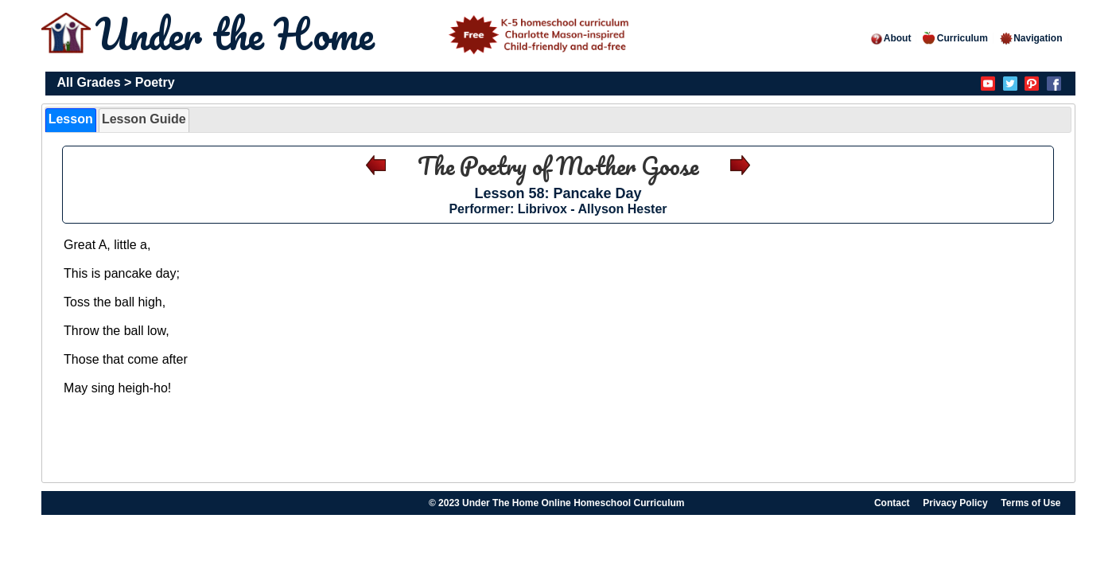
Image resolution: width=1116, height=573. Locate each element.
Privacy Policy (955, 503)
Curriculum (955, 38)
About (890, 38)
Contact (892, 503)
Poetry (155, 82)
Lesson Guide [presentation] (144, 119)
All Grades (89, 82)
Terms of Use (1030, 503)
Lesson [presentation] (71, 119)
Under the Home (365, 34)
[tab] (70, 120)
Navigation (1030, 38)
